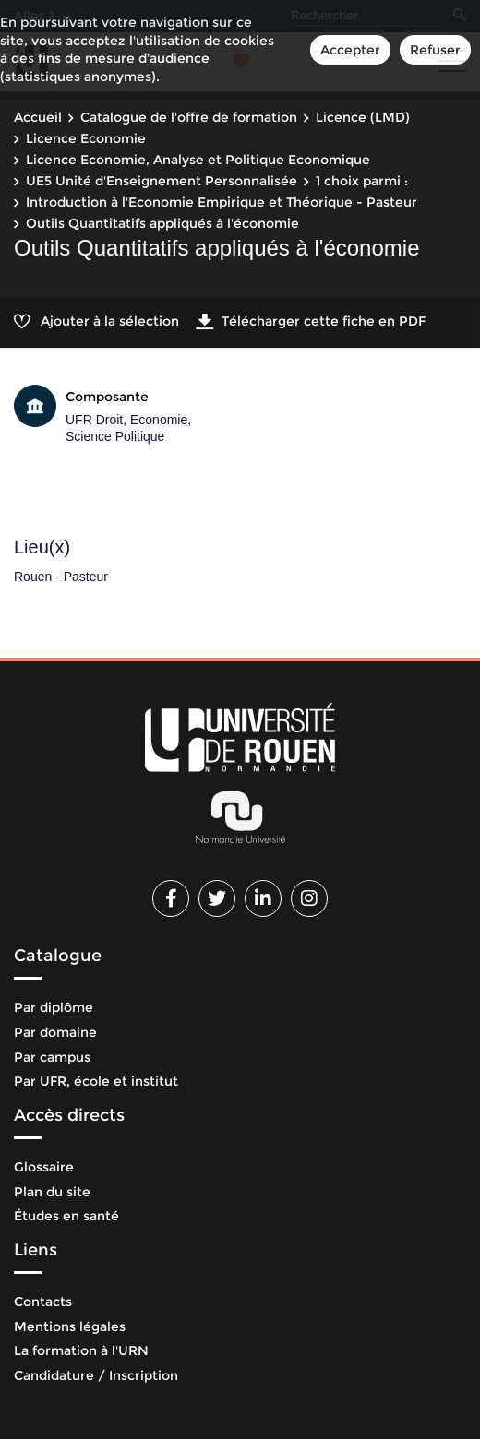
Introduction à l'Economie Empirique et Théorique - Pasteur (221, 202)
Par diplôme (53, 1007)
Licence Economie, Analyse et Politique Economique (198, 159)
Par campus (52, 1057)
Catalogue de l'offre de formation (188, 117)
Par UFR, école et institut (96, 1081)
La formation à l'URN (81, 1350)
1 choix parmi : (362, 180)
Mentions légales (70, 1326)
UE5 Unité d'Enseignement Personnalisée (161, 180)
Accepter (350, 50)
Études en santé (66, 1215)
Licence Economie (86, 138)
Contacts (43, 1301)
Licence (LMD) (363, 117)
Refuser (435, 50)
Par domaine (55, 1032)
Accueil (38, 117)
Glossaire (44, 1167)
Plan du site (52, 1191)
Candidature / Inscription (96, 1375)
